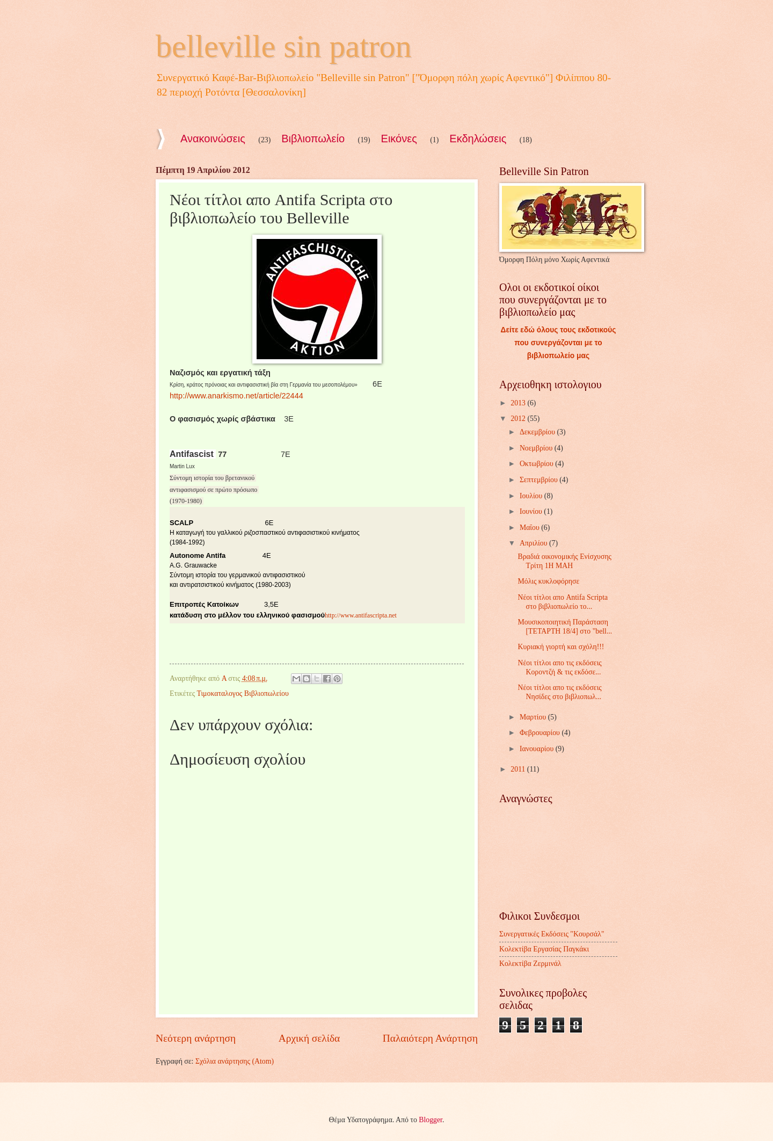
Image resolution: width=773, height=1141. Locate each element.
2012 (519, 419)
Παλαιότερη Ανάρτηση (430, 1038)
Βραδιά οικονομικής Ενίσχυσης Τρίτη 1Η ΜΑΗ (564, 561)
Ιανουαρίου (538, 749)
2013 (519, 403)
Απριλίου (534, 543)
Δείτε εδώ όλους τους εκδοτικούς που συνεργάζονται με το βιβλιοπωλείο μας (558, 343)
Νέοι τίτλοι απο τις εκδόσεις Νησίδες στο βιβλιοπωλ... (559, 692)
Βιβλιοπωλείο (313, 138)
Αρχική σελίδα (309, 1038)
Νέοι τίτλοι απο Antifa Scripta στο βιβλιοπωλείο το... (562, 602)
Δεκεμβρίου (538, 432)
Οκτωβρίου (537, 464)
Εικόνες (399, 138)
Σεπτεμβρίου (539, 480)
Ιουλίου (532, 496)
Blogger (430, 1120)
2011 (519, 769)
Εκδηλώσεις (477, 138)
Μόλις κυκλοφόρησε (548, 581)
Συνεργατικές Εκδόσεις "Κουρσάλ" (551, 934)
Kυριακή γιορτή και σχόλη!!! (560, 647)
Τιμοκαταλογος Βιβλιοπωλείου (242, 693)
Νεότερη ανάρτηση (196, 1038)
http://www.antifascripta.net (361, 615)
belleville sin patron (284, 46)
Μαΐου (530, 528)
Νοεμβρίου (537, 448)
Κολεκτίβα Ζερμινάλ (530, 964)
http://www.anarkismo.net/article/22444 (236, 395)
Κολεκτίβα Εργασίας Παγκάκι (544, 949)
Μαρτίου (534, 717)
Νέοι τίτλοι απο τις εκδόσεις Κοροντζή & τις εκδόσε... (559, 667)
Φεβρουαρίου (541, 733)
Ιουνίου (532, 511)
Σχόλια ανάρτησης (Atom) (234, 1061)
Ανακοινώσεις (212, 138)
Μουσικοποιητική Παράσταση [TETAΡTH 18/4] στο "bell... (564, 626)
